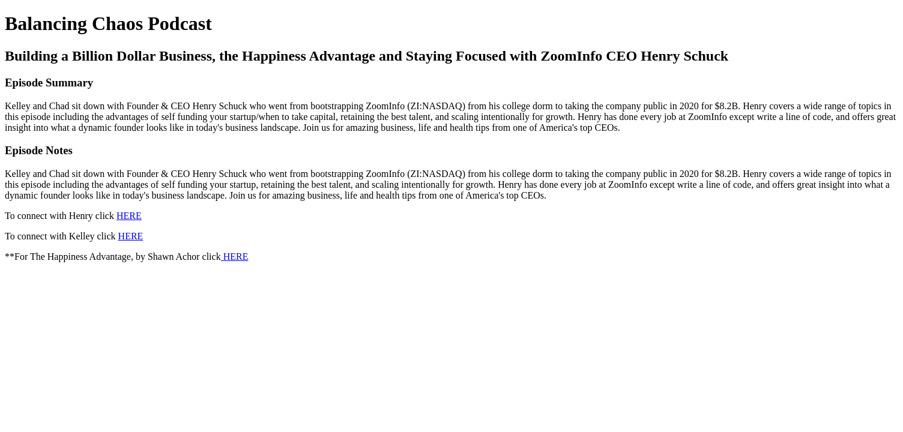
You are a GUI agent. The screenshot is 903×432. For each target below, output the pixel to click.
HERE (129, 216)
